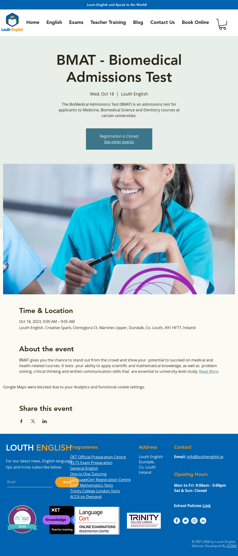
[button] (54, 22)
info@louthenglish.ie (205, 456)
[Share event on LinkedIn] (44, 421)
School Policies (192, 505)
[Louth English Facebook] (177, 520)
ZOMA (232, 546)
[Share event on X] (33, 421)
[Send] (67, 482)
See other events (119, 141)
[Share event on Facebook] (21, 421)
